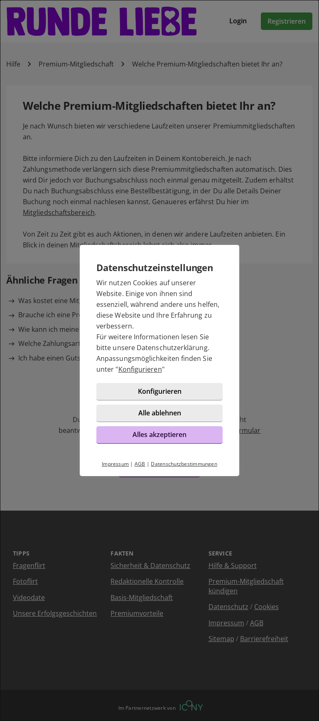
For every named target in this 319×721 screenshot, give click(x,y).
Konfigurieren (140, 369)
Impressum (115, 463)
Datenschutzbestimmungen (184, 463)
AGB (140, 463)
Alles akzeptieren (159, 434)
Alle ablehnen (159, 412)
